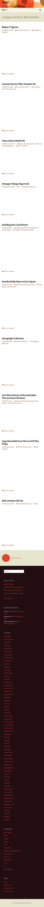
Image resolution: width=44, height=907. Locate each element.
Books (6, 835)
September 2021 (9, 694)
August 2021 (7, 697)
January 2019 (8, 792)
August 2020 (7, 734)
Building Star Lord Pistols (15, 224)
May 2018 (6, 817)
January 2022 (8, 682)
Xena (7, 343)
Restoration (7, 860)
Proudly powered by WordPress (22, 903)
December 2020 (8, 722)
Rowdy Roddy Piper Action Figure (19, 281)
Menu (4, 10)
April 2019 (7, 783)
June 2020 (7, 740)
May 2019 (6, 780)
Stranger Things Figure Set (15, 184)
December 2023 (8, 658)
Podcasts (7, 857)
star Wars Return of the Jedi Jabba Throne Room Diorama (19, 396)
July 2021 (6, 700)
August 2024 (7, 652)
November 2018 (8, 798)
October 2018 (8, 801)
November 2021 (8, 688)
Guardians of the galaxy (21, 230)
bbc (34, 30)
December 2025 (8, 639)
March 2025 (7, 645)
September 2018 (9, 804)
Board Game (7, 832)
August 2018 (7, 807)
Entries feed (7, 885)
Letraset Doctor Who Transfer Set (19, 84)
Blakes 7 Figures (10, 27)
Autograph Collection (13, 338)
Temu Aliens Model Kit (13, 140)
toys (15, 89)
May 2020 (6, 743)
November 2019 (8, 762)
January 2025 (8, 649)
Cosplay (18, 228)
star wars (19, 403)
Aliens (19, 146)
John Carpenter (11, 287)
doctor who (5, 89)
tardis (11, 89)
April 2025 (7, 642)
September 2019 (9, 768)
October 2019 (8, 765)
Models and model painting (12, 851)
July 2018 (6, 810)
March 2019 (7, 786)
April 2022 (7, 679)
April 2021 (7, 710)
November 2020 (8, 725)
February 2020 (8, 752)
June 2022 (7, 676)
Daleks (38, 87)
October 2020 (8, 728)
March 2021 (7, 713)
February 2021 (8, 716)
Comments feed (8, 888)
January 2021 (8, 719)
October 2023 (8, 661)
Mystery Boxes (8, 854)
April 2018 (7, 820)
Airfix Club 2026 (8, 598)
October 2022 (8, 673)
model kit (4, 32)
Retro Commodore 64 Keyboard (13, 590)
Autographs (35, 341)
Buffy (3, 343)
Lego (36, 447)
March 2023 (7, 670)
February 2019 (8, 789)
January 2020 (8, 755)
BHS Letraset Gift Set (12, 500)
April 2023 (7, 667)
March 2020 (7, 749)
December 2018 (8, 795)
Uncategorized (8, 869)
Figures (20, 144)
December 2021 (8, 685)
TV (28, 30)
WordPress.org (8, 891)
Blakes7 (38, 30)
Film (25, 144)
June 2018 (7, 813)
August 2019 (7, 771)
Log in (5, 882)
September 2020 (9, 731)
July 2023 (6, 664)
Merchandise (20, 30)
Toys (26, 30)
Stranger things (27, 187)
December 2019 (8, 758)
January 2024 (8, 655)
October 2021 (8, 691)
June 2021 (7, 703)
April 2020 (7, 746)
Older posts (11, 557)
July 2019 (6, 774)
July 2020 (6, 737)
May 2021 (6, 707)
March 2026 (7, 636)
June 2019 (7, 777)
